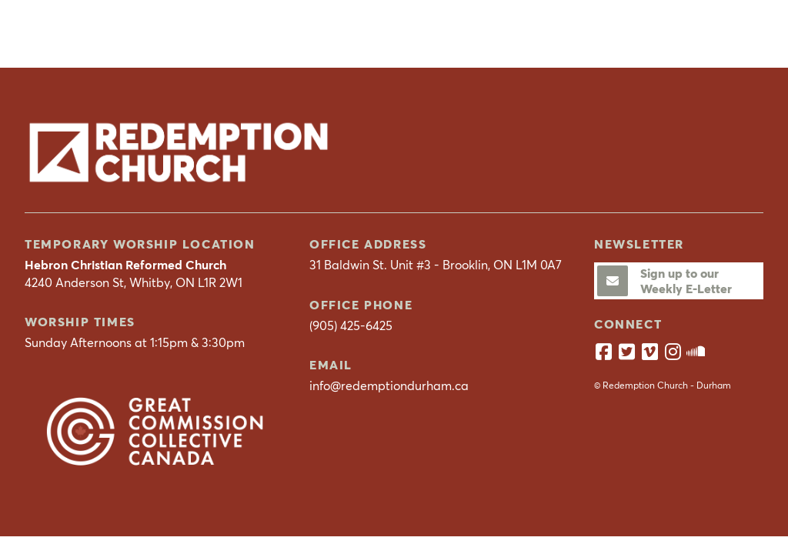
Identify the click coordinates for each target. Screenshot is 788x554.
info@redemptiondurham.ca (389, 385)
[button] (744, 33)
